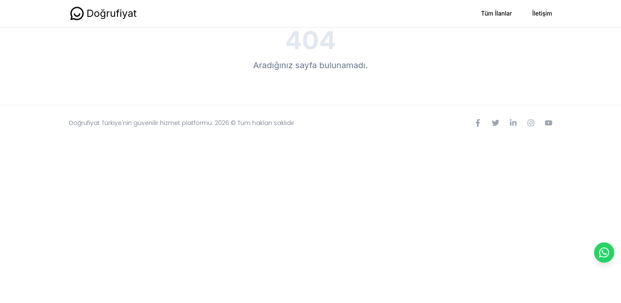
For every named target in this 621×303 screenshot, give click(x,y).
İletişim (542, 13)
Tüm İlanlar (496, 13)
